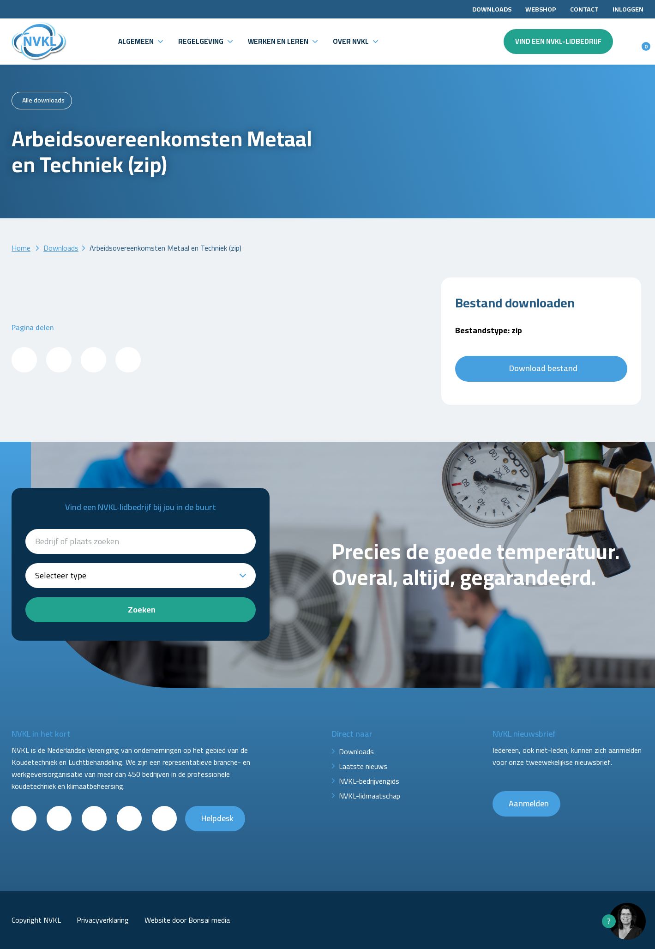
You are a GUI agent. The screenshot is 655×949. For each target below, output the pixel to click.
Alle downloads (43, 100)
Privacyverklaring (103, 920)
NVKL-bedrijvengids (369, 781)
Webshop (540, 9)
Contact (584, 9)
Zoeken (142, 609)
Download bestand (543, 368)
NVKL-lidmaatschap (369, 796)
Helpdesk (217, 818)
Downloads (491, 9)
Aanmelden (529, 803)
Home (21, 248)
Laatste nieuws (363, 766)
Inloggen (628, 9)
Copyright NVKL (36, 920)
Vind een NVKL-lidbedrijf (558, 41)
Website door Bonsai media (187, 920)
